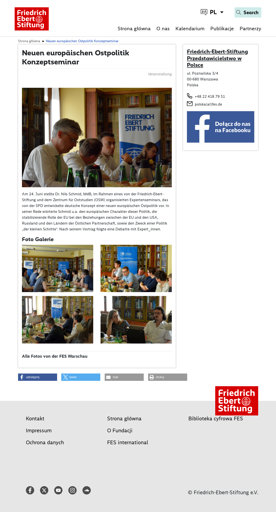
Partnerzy (250, 28)
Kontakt (35, 418)
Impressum (39, 430)
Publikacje (222, 28)
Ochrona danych (45, 442)
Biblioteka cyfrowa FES (215, 418)
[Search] (248, 12)
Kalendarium (189, 28)
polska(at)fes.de (208, 104)
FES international (127, 442)
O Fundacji (120, 430)
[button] (37, 377)
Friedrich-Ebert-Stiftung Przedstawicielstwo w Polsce (217, 58)
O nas (163, 28)
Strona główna (134, 28)
